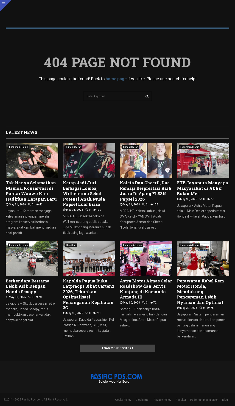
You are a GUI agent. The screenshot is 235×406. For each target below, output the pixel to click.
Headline (71, 245)
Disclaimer (142, 399)
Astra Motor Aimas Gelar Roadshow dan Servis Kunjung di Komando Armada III (146, 289)
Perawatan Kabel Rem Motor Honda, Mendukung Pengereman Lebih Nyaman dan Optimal (200, 291)
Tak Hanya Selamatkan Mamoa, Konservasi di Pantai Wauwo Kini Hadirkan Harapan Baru (31, 191)
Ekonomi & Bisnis (18, 147)
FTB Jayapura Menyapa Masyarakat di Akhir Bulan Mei (202, 188)
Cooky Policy (123, 399)
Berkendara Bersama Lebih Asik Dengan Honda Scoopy (28, 286)
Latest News (21, 132)
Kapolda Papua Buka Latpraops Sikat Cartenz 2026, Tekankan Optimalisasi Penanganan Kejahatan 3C (88, 294)
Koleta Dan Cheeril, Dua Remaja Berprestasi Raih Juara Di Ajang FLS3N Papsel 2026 (145, 191)
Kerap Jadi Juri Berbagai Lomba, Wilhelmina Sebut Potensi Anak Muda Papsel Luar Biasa (84, 193)
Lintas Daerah (73, 147)
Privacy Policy (162, 399)
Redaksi (181, 399)
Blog (225, 399)
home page (116, 78)
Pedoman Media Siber (204, 399)
